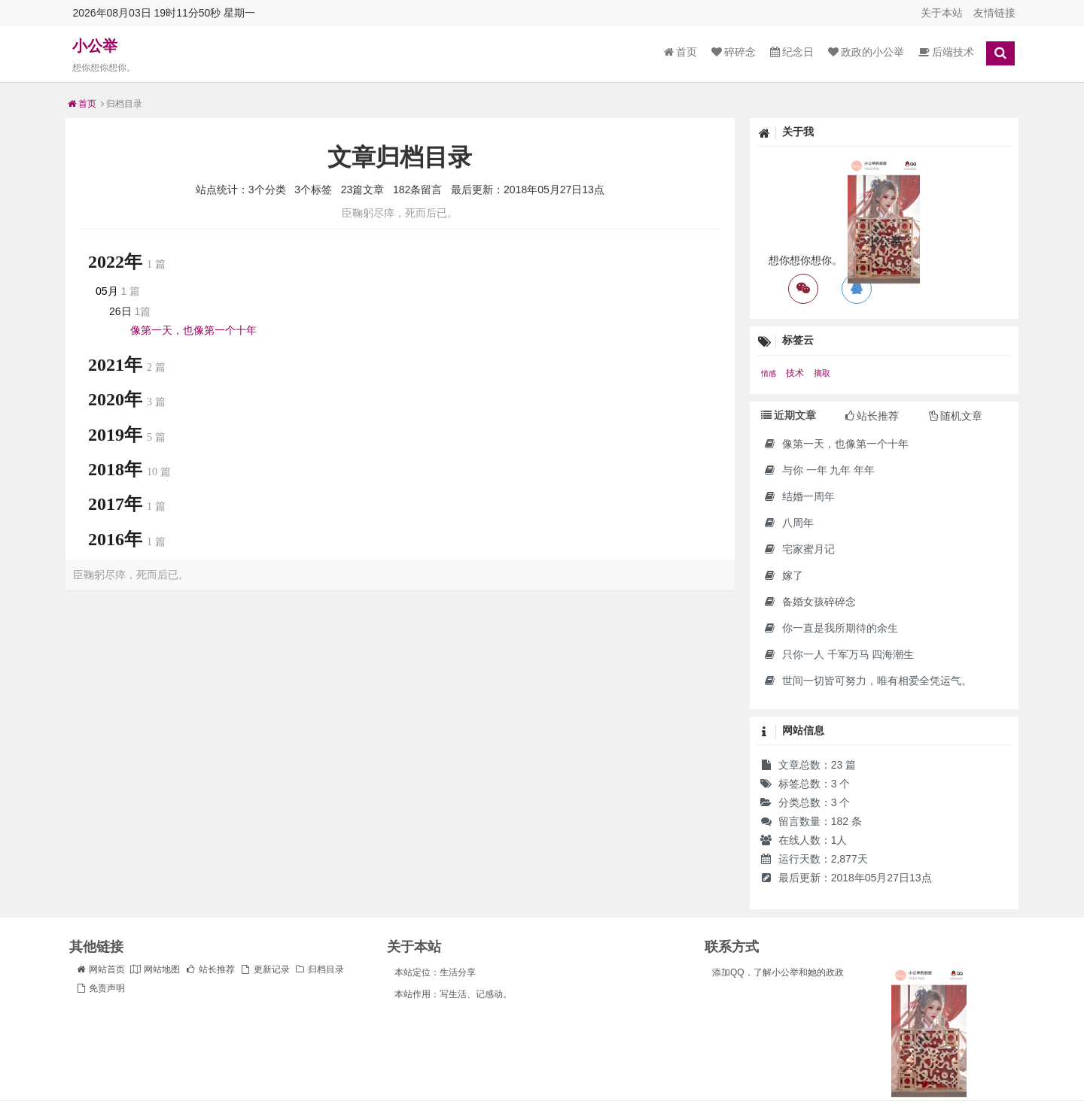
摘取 (822, 373)
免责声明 (100, 988)
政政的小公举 (866, 52)
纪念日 (792, 52)
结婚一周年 (799, 496)
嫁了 (783, 575)
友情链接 (994, 13)
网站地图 (155, 969)
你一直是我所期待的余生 (830, 628)
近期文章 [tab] (788, 415)
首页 (680, 52)
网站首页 (100, 969)
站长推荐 (210, 969)
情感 (769, 373)
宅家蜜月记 (799, 549)
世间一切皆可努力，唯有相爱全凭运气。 (867, 681)
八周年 (788, 523)
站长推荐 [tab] (872, 416)
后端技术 (946, 52)
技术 (796, 373)
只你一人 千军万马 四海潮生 (839, 654)
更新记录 (264, 969)
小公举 (94, 46)
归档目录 (319, 969)
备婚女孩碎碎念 (809, 602)
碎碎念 (733, 52)
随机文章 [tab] (955, 416)
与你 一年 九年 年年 (819, 470)
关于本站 (942, 13)
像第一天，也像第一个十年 (193, 330)
